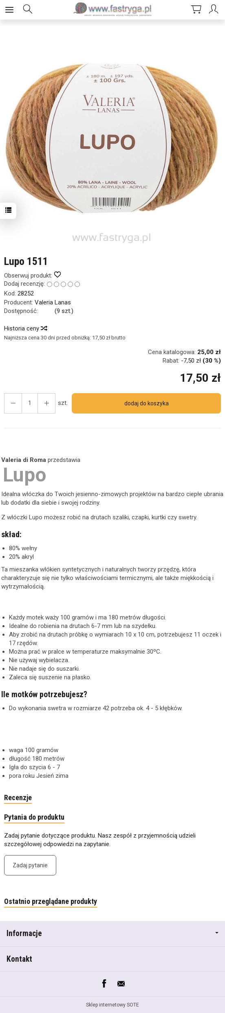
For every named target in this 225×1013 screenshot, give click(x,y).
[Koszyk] (196, 10)
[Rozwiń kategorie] (9, 10)
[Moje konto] (215, 10)
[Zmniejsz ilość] (46, 403)
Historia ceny (25, 328)
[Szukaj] (28, 10)
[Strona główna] (112, 10)
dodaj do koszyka (146, 403)
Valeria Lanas (53, 302)
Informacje (112, 933)
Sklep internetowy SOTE (112, 1005)
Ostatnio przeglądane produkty (50, 901)
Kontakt (19, 959)
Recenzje (18, 797)
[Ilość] (30, 403)
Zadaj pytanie (30, 865)
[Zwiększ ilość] (13, 403)
